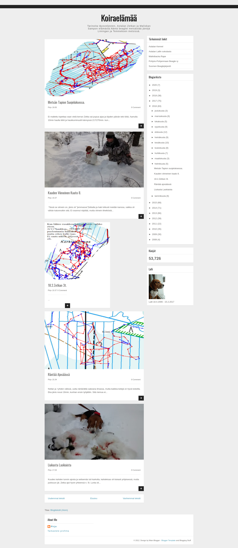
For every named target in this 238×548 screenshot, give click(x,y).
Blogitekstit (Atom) (59, 510)
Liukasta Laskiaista (59, 464)
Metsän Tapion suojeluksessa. (66, 102)
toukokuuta (160, 148)
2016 (155, 106)
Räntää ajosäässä (59, 374)
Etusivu (93, 498)
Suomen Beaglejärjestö (160, 66)
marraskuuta (161, 116)
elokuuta (159, 132)
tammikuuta (160, 196)
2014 (155, 208)
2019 (155, 90)
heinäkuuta (160, 137)
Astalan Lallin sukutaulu (160, 51)
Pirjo (54, 526)
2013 (155, 213)
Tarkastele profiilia (58, 531)
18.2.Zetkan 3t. (57, 285)
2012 (155, 218)
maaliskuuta (161, 158)
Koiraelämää (119, 18)
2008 (155, 239)
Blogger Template (168, 540)
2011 (155, 223)
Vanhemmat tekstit (131, 498)
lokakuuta (159, 121)
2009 (155, 234)
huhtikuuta (160, 153)
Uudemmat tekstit (56, 498)
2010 (155, 229)
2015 (155, 202)
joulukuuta (160, 111)
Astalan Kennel (156, 46)
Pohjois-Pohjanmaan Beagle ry (163, 61)
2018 (155, 95)
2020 (155, 85)
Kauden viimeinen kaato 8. (64, 192)
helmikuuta (160, 164)
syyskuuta (160, 127)
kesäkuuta (160, 142)
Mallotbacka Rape (157, 56)
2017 (155, 101)
